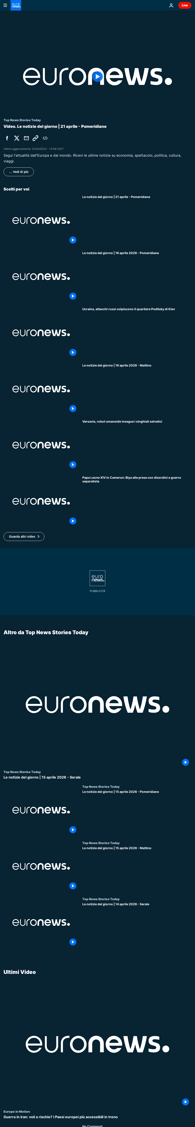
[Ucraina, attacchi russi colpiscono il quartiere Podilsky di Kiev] (136, 332)
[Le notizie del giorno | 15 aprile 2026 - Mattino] (136, 869)
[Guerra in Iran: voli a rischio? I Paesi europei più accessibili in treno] (97, 1117)
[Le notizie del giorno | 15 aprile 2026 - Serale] (97, 777)
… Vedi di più (18, 172)
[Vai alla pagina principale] (16, 5)
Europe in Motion (17, 1111)
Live (185, 5)
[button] (24, 536)
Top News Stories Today (22, 771)
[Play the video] (97, 77)
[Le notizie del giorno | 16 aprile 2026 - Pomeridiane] (136, 276)
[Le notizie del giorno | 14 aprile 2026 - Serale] (136, 925)
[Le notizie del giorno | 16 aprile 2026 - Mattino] (136, 389)
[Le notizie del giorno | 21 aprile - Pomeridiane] (136, 220)
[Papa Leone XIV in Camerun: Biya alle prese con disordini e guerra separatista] (136, 501)
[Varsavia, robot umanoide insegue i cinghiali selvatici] (136, 445)
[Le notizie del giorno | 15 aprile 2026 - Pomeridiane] (136, 813)
